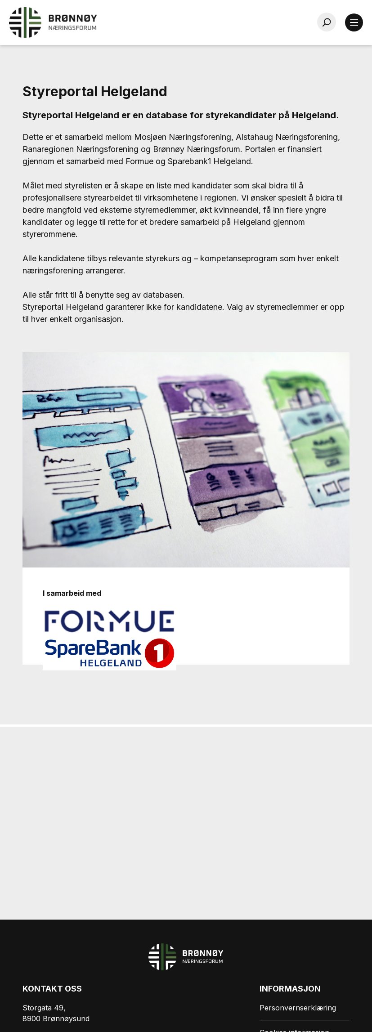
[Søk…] (326, 22)
